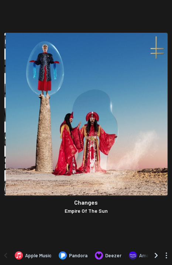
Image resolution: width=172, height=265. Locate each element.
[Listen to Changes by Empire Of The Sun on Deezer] (108, 255)
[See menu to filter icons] (166, 255)
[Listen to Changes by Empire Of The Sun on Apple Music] (33, 255)
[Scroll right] (156, 255)
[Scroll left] (5, 255)
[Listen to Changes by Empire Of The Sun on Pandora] (73, 255)
